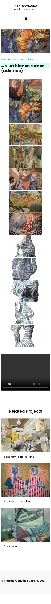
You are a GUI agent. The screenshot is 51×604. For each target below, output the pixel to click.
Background (12, 546)
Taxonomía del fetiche (19, 457)
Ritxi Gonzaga (25, 6)
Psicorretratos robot (17, 501)
